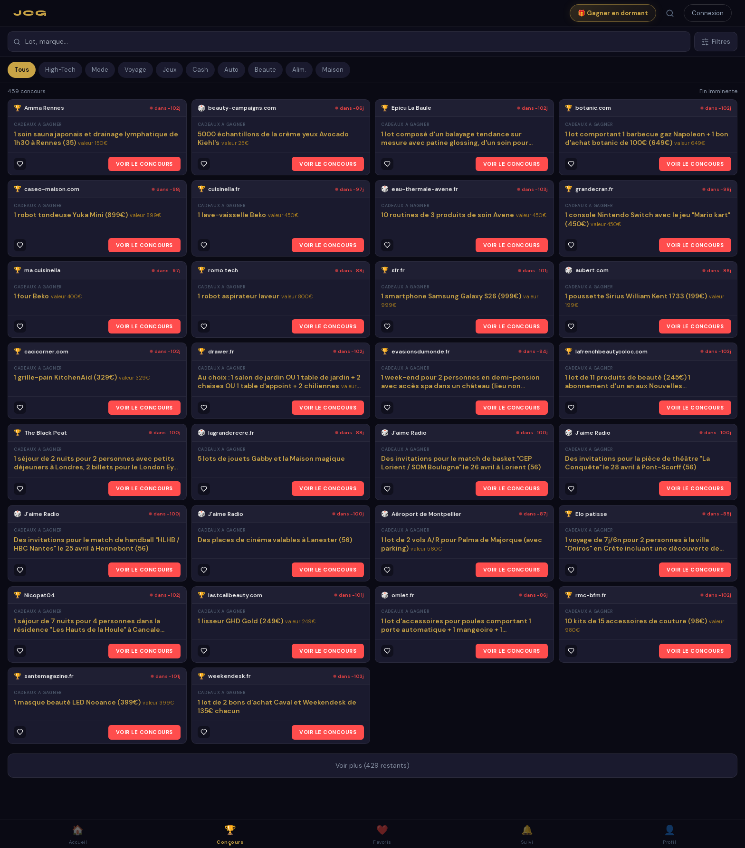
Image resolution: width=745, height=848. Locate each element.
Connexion (708, 13)
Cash (200, 70)
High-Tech (60, 70)
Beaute (265, 70)
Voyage (135, 70)
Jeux (169, 70)
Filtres (715, 42)
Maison (333, 70)
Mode (100, 70)
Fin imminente (718, 91)
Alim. (299, 70)
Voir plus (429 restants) (372, 765)
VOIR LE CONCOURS (144, 164)
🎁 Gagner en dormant (613, 13)
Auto (231, 70)
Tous (21, 70)
